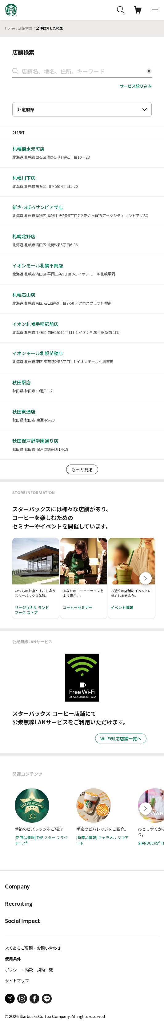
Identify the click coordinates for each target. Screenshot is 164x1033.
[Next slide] (145, 578)
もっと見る (82, 469)
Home (10, 28)
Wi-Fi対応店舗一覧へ (120, 738)
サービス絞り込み (136, 86)
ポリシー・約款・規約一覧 (29, 970)
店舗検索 (25, 28)
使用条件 (13, 959)
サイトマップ (17, 981)
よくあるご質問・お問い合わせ (33, 948)
